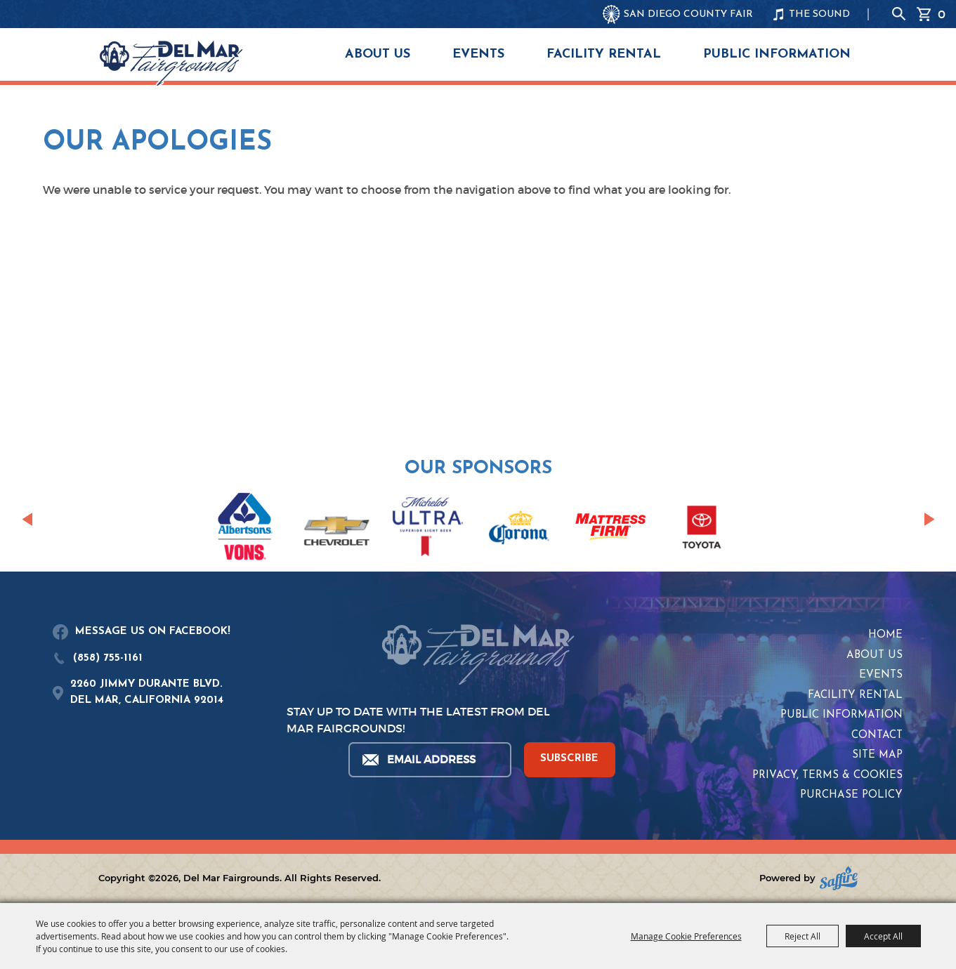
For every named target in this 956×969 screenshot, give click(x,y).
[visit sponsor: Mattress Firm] (610, 529)
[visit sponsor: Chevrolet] (336, 529)
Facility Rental (603, 54)
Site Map (877, 755)
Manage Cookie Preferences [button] (686, 936)
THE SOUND (819, 14)
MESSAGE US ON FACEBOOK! (152, 631)
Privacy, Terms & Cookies (827, 775)
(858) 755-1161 (108, 658)
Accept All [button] (883, 936)
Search (899, 14)
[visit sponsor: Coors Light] (427, 528)
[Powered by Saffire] (839, 878)
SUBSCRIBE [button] (569, 758)
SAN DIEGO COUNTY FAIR (688, 14)
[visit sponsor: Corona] (519, 529)
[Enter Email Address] (429, 759)
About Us (377, 54)
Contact (877, 735)
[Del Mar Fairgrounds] (171, 63)
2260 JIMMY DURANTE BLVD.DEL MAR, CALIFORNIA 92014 (146, 692)
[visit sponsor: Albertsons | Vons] (245, 529)
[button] (27, 519)
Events (478, 54)
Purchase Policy (851, 795)
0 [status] (941, 14)
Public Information (777, 54)
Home (885, 635)
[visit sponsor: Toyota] (701, 529)
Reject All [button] (802, 936)
